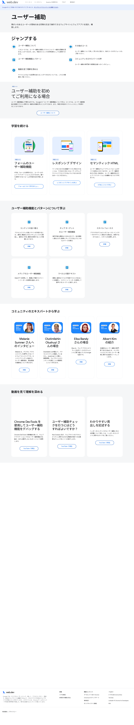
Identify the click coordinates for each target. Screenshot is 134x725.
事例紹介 (72, 2)
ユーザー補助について (27, 46)
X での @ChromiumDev (115, 695)
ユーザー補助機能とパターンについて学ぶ (38, 208)
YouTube (111, 697)
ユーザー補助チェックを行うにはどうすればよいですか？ (65, 425)
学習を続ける (19, 126)
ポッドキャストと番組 (90, 703)
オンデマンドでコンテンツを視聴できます (46, 7)
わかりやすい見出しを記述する (100, 423)
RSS (110, 703)
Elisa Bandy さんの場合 (81, 340)
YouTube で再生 (29, 448)
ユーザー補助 (28, 17)
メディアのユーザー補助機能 (29, 274)
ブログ (64, 2)
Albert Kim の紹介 (110, 340)
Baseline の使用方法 (52, 2)
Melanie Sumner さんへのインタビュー (24, 342)
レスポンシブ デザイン (66, 163)
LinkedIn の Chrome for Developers (119, 700)
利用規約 (4, 711)
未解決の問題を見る (65, 697)
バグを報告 (62, 695)
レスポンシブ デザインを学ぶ (67, 183)
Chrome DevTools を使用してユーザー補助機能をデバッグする (28, 425)
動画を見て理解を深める (27, 392)
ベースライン (38, 2)
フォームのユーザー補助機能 (24, 165)
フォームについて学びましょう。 (29, 186)
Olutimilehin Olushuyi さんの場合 (52, 342)
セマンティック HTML (104, 163)
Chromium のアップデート (91, 697)
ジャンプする (24, 38)
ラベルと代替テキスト (67, 274)
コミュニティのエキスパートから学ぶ (35, 311)
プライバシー (13, 711)
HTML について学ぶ (104, 185)
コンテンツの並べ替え (29, 228)
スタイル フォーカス (105, 228)
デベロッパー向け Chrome (91, 695)
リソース (27, 2)
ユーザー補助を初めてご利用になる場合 (30, 93)
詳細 (28, 246)
